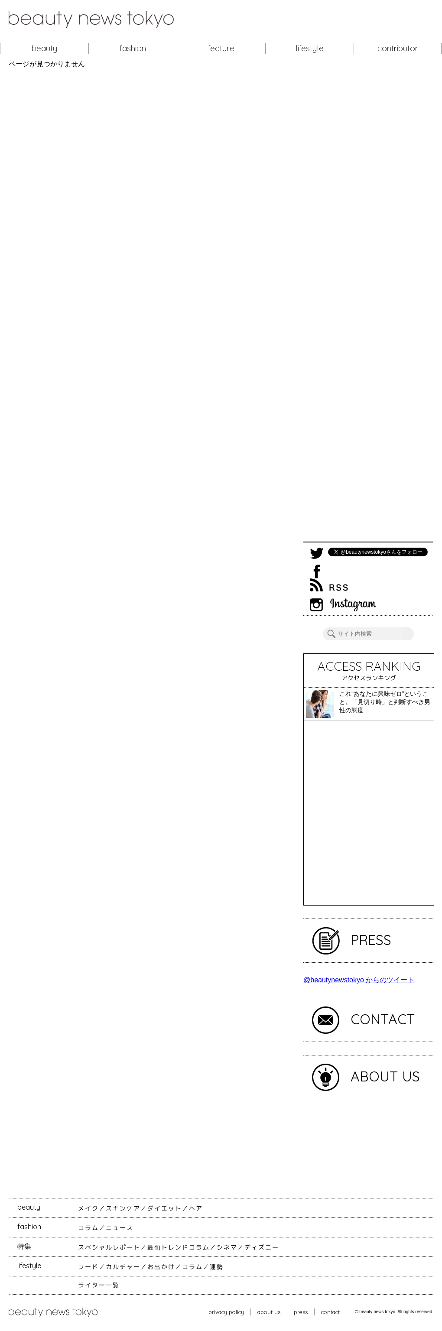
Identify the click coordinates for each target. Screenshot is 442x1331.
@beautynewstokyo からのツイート (358, 980)
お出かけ (161, 1267)
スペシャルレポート (109, 1247)
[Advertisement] (368, 305)
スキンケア (123, 1208)
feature (221, 48)
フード (88, 1267)
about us (268, 1311)
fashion (133, 48)
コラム (88, 1228)
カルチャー (123, 1267)
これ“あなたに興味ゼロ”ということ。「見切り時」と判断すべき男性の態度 (384, 702)
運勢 (217, 1267)
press (301, 1311)
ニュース (119, 1228)
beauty (44, 48)
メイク (88, 1208)
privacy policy (226, 1311)
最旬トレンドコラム (178, 1247)
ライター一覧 (99, 1285)
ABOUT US (385, 1076)
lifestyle (310, 48)
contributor (397, 48)
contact (330, 1311)
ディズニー (261, 1247)
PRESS (371, 939)
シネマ (227, 1247)
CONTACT (383, 1019)
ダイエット (164, 1208)
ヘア (196, 1208)
